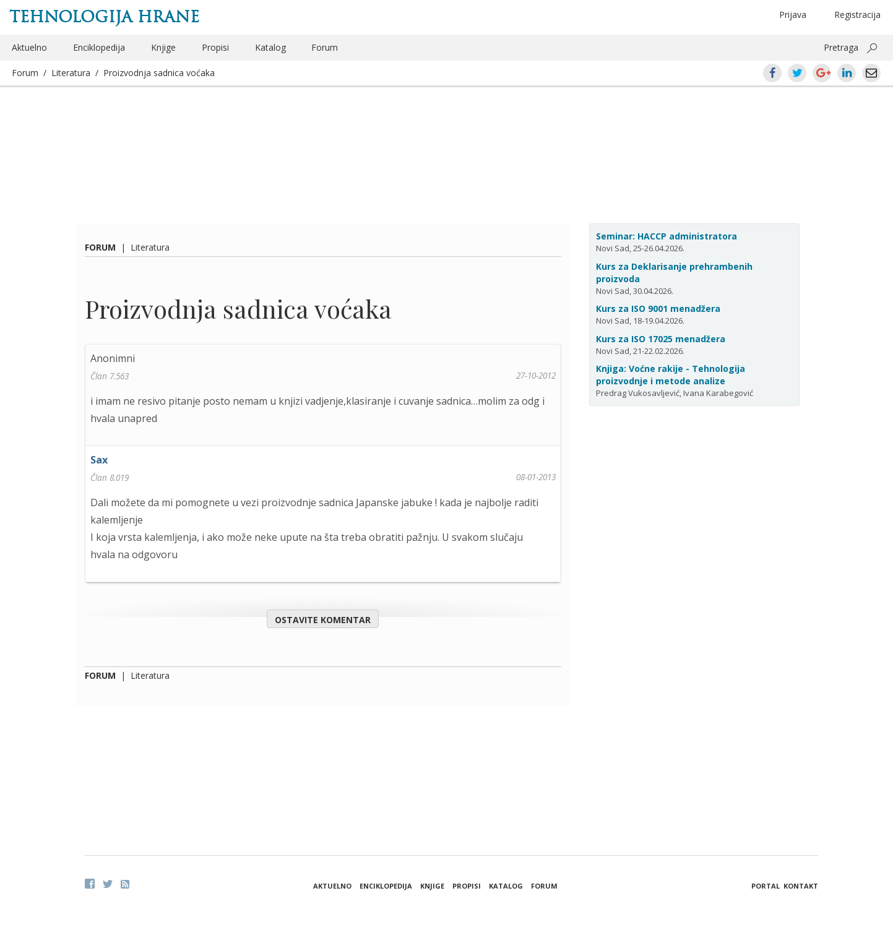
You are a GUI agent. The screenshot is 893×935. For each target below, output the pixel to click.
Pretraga (841, 47)
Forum (324, 47)
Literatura (70, 73)
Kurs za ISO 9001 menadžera (658, 308)
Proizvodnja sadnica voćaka (159, 73)
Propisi (215, 47)
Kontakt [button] (800, 885)
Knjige (163, 47)
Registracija (857, 14)
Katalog (270, 47)
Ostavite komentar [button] (323, 620)
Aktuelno (29, 47)
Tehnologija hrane (104, 17)
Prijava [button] (792, 14)
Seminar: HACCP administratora (666, 236)
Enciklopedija (99, 47)
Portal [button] (765, 885)
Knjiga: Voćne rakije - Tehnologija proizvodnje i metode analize (670, 375)
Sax (99, 460)
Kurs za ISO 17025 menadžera (660, 339)
